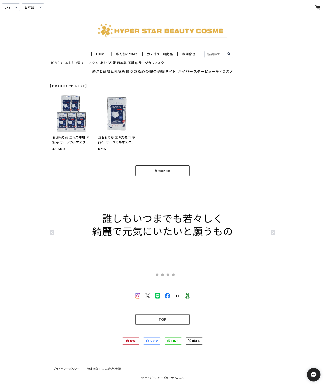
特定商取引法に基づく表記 (104, 368)
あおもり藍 (73, 63)
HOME (101, 54)
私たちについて (127, 54)
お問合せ (188, 54)
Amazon (162, 170)
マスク (90, 63)
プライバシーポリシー (66, 368)
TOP (162, 319)
